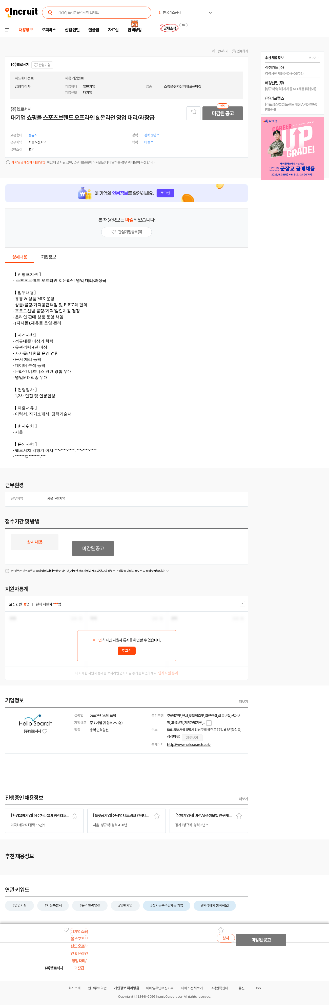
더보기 (243, 701)
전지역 (60, 498)
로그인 (97, 640)
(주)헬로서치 (20, 64)
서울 (50, 498)
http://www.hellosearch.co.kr (189, 744)
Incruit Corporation (169, 996)
